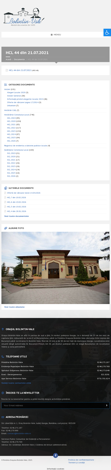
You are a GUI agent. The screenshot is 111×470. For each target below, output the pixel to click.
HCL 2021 (11, 124)
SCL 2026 (11, 176)
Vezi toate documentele (16, 216)
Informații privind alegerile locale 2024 (25, 99)
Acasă (8, 59)
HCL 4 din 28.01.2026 (16, 211)
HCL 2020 (11, 121)
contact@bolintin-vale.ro (19, 433)
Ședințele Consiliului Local (16, 150)
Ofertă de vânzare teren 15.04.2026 (23, 193)
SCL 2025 (11, 173)
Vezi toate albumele (14, 307)
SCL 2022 (11, 163)
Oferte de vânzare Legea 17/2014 (22, 102)
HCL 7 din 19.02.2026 (16, 197)
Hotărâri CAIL (10, 110)
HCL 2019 (11, 118)
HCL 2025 (11, 137)
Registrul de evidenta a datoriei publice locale (25, 145)
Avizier (7, 89)
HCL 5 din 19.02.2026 (16, 206)
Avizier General (14, 96)
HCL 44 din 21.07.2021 (20, 70)
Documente (19, 59)
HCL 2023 (11, 131)
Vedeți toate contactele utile (16, 383)
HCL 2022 (11, 128)
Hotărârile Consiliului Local (16, 115)
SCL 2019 (11, 153)
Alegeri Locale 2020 (16, 92)
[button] (107, 32)
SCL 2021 (11, 160)
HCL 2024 (11, 134)
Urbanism (11, 105)
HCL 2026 (11, 141)
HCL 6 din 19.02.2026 (16, 202)
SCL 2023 (11, 166)
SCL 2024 (11, 169)
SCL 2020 (11, 156)
